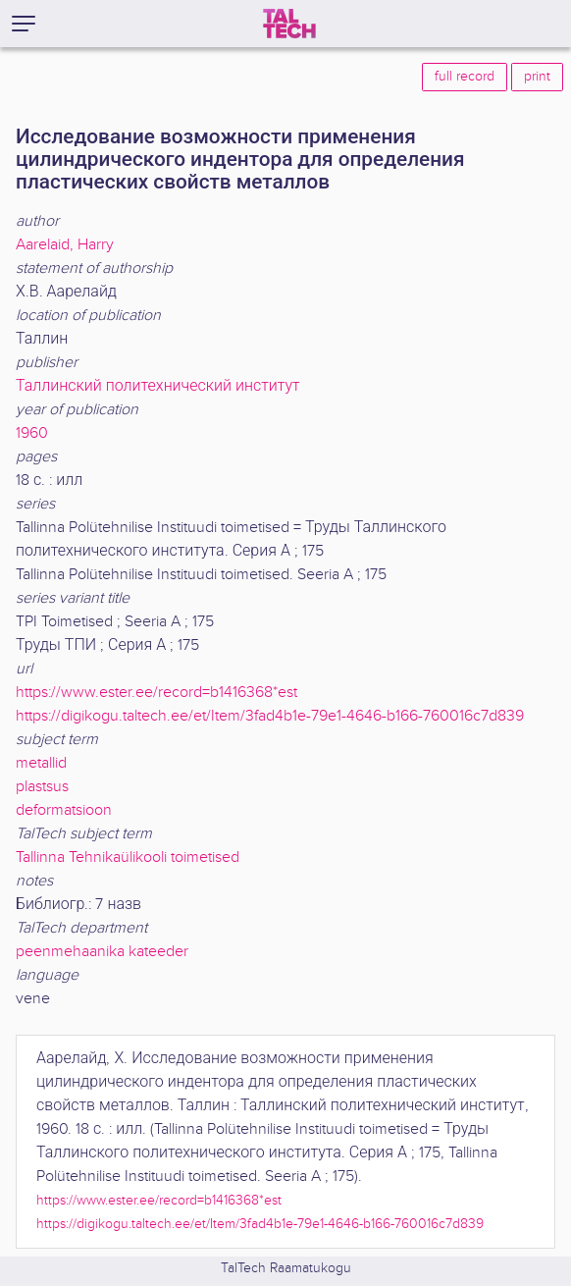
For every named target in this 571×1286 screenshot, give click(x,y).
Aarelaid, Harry (65, 245)
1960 (32, 433)
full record (464, 76)
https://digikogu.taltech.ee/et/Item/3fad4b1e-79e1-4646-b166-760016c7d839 (270, 716)
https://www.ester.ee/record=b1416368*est (156, 692)
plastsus (42, 786)
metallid (41, 763)
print (537, 76)
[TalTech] (289, 23)
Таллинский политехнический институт (158, 386)
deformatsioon (64, 810)
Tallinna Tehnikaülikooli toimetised (127, 857)
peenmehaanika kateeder (102, 951)
